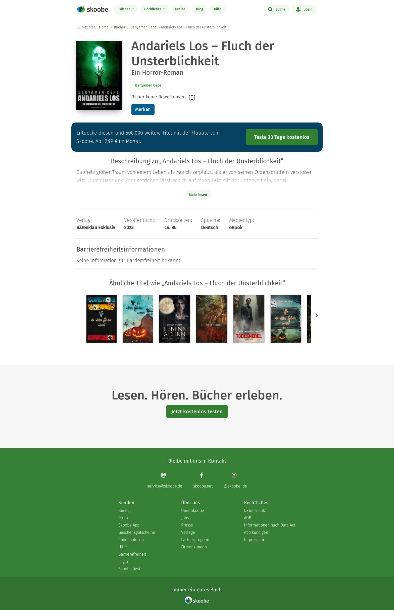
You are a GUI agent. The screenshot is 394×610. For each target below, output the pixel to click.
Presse (187, 525)
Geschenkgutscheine (136, 532)
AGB (247, 517)
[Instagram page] (235, 480)
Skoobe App (128, 525)
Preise (180, 9)
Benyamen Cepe (143, 27)
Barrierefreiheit (132, 554)
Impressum (254, 539)
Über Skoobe (192, 510)
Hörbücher (153, 9)
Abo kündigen (256, 532)
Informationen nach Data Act (269, 525)
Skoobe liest (129, 568)
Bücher (125, 9)
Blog (199, 9)
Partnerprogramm (197, 539)
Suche (276, 9)
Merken (143, 109)
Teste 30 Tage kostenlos (282, 137)
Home (104, 27)
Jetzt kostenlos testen (197, 412)
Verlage (188, 532)
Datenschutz (255, 510)
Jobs (185, 517)
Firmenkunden (194, 547)
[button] (316, 315)
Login (304, 9)
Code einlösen (131, 539)
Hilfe (217, 9)
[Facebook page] (203, 480)
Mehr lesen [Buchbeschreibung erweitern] (198, 195)
